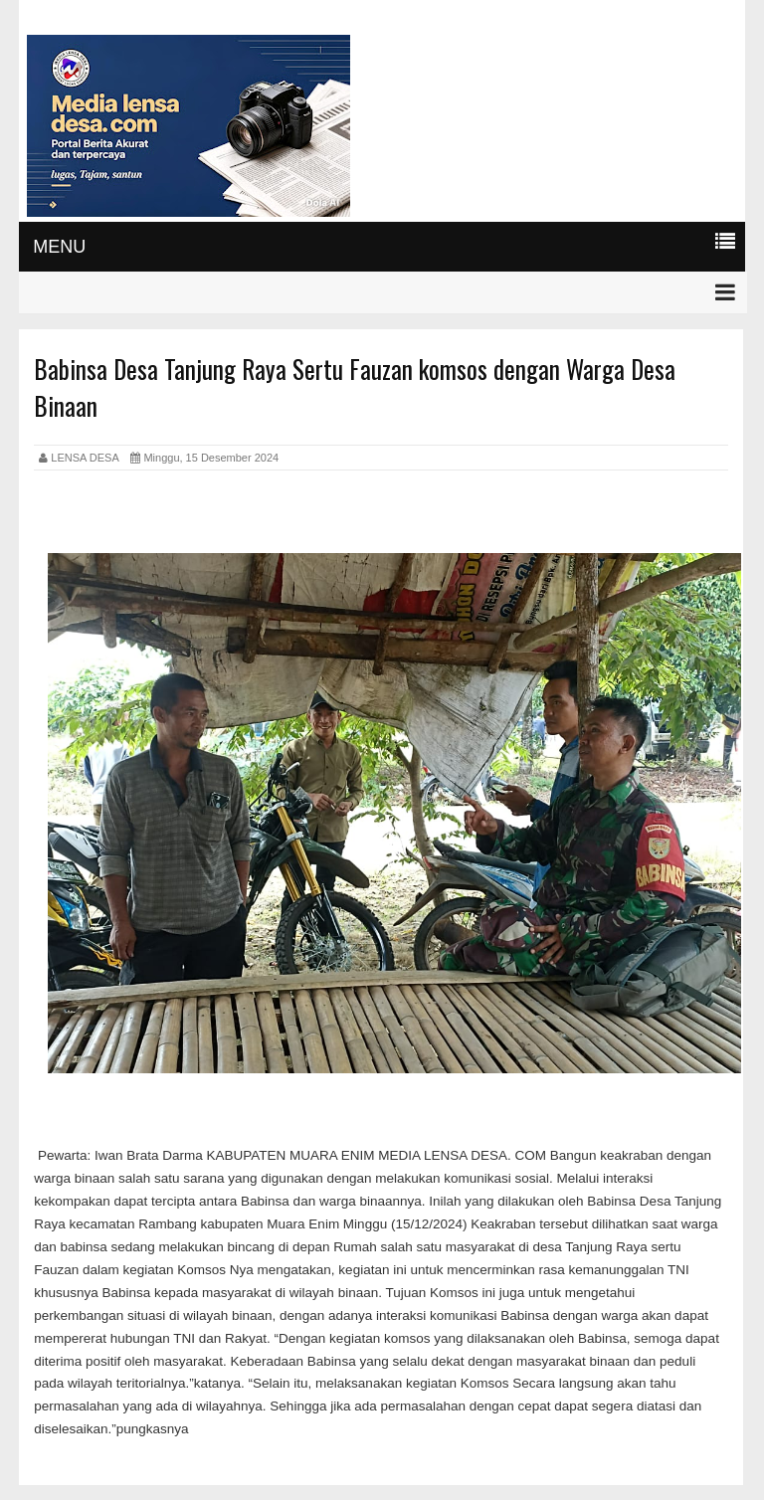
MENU (59, 247)
